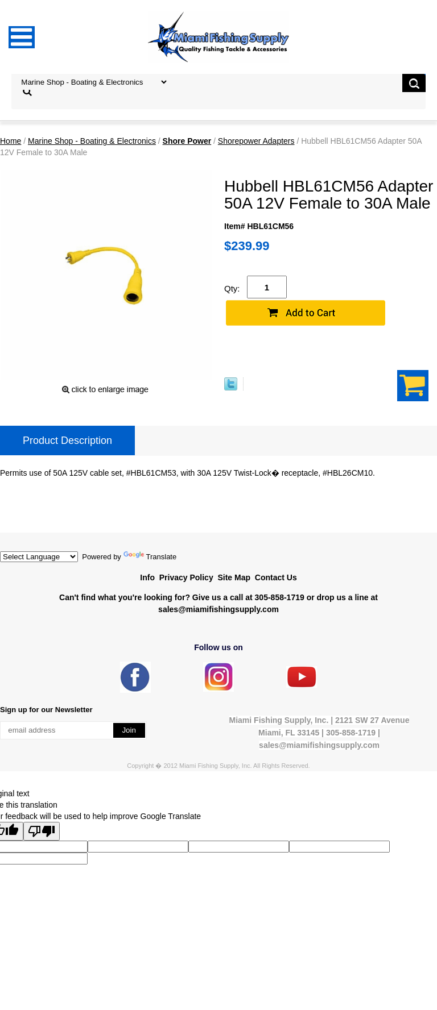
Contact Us (276, 577)
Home (10, 141)
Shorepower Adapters (256, 141)
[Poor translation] (41, 831)
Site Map (233, 577)
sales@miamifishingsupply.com (218, 609)
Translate (150, 556)
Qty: (232, 288)
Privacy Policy (186, 577)
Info (147, 577)
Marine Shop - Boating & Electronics (92, 141)
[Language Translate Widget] (39, 556)
